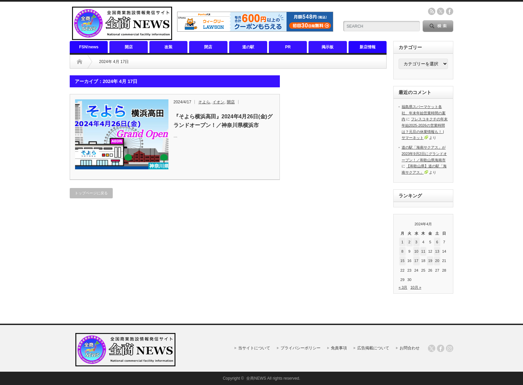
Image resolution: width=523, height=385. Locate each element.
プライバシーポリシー (301, 348)
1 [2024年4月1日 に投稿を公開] (402, 242)
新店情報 (368, 47)
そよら (204, 102)
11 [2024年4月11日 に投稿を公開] (423, 251)
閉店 (208, 47)
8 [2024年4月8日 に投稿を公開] (402, 251)
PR (288, 47)
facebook (449, 11)
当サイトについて (254, 348)
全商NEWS (256, 378)
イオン (218, 102)
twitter (440, 11)
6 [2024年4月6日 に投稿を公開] (437, 242)
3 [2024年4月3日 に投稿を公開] (416, 242)
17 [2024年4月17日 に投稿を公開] (416, 261)
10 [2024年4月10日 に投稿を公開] (416, 251)
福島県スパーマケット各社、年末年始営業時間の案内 (424, 113)
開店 (129, 47)
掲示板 (328, 47)
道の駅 (248, 47)
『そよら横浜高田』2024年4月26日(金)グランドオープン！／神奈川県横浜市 (223, 121)
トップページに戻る (91, 193)
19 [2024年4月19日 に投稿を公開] (430, 261)
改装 (168, 47)
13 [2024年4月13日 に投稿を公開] (437, 251)
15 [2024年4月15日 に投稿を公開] (402, 261)
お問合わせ (410, 348)
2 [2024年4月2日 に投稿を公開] (409, 242)
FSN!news (88, 47)
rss (431, 11)
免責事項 (339, 348)
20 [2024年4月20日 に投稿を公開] (437, 261)
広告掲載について (373, 348)
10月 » (415, 287)
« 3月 (403, 287)
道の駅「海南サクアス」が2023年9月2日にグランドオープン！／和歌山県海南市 (424, 153)
